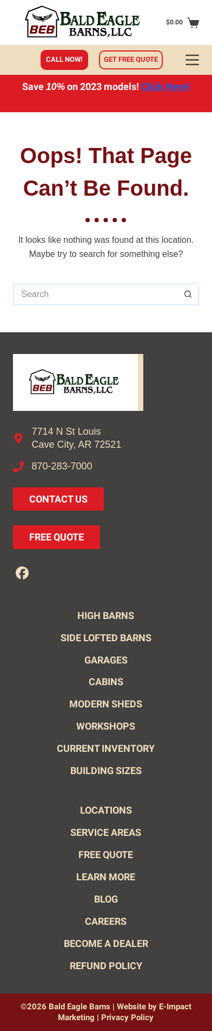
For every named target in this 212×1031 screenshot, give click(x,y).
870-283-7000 (62, 466)
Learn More (105, 876)
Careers (106, 921)
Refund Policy (106, 965)
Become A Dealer (106, 943)
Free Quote (56, 537)
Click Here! (165, 86)
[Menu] (192, 60)
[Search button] (188, 294)
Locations (106, 810)
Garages (106, 660)
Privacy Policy (127, 1017)
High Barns (105, 615)
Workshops (105, 726)
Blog (106, 899)
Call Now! (64, 59)
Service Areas (105, 832)
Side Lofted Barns (106, 637)
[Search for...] (95, 294)
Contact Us (58, 499)
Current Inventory (106, 748)
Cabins (106, 681)
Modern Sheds (105, 704)
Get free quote (131, 59)
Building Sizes (106, 770)
